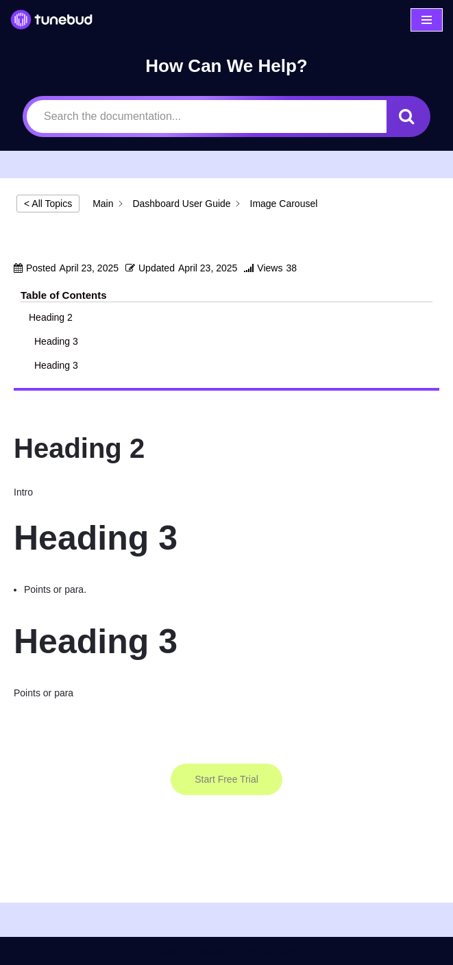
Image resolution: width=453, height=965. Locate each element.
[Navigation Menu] (427, 20)
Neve (164, 951)
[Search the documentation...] (207, 116)
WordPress (274, 951)
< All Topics (48, 203)
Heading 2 (51, 317)
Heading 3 (57, 341)
